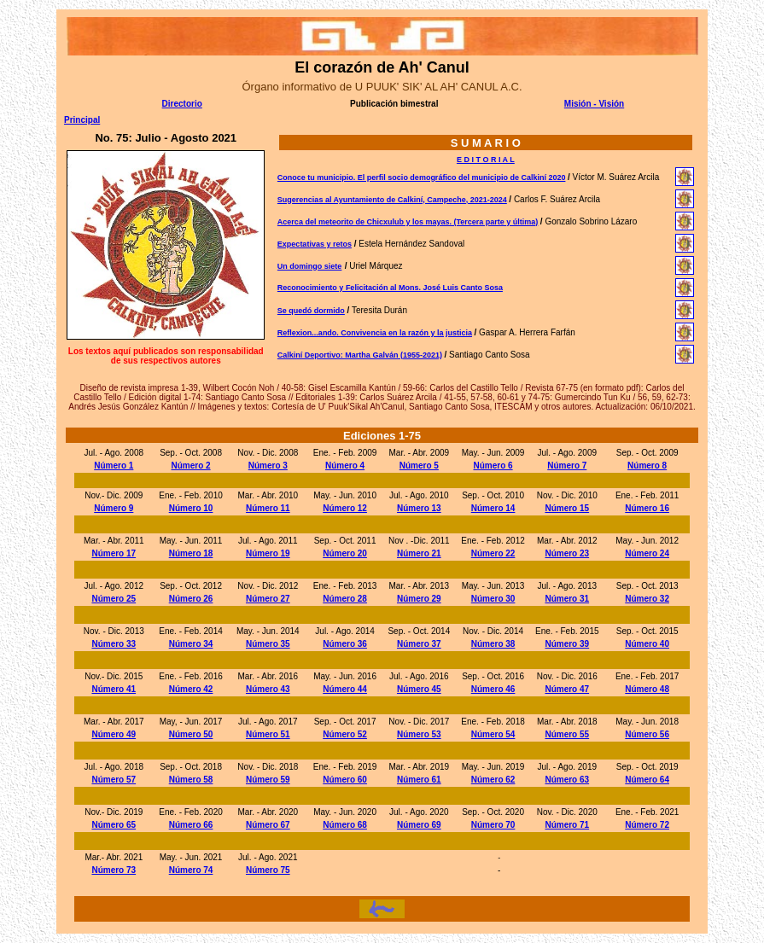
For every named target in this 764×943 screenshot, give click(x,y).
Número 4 (345, 465)
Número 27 (268, 598)
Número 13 (419, 508)
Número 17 (113, 553)
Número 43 (268, 689)
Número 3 (268, 465)
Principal (82, 120)
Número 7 (566, 465)
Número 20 (345, 553)
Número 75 (268, 870)
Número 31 (567, 598)
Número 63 (567, 779)
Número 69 (419, 824)
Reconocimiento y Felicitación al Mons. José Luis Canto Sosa (390, 287)
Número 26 (191, 598)
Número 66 (191, 824)
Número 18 (191, 553)
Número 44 (345, 689)
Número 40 (647, 644)
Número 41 (113, 689)
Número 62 (493, 779)
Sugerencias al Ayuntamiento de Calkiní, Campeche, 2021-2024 (392, 199)
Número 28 (345, 598)
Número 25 (113, 598)
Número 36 (345, 644)
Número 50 (191, 734)
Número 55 (567, 734)
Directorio (182, 103)
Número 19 (268, 553)
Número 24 (647, 553)
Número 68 (345, 824)
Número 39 (567, 644)
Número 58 (191, 779)
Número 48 (647, 689)
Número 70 (493, 824)
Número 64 (647, 779)
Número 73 (113, 870)
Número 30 (493, 598)
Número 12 (345, 508)
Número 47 (567, 689)
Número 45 (419, 689)
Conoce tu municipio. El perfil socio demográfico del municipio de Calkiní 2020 (421, 177)
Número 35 (268, 644)
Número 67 (268, 824)
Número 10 (191, 508)
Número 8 (647, 465)
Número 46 (493, 689)
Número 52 (345, 734)
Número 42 (191, 689)
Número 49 (113, 734)
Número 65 (113, 824)
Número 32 (647, 598)
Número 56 (647, 734)
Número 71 (567, 824)
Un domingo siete (309, 266)
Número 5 (419, 465)
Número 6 (492, 465)
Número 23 (567, 553)
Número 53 (419, 734)
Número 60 (345, 779)
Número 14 (493, 508)
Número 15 (567, 508)
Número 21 (419, 553)
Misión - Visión (594, 103)
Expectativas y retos (314, 244)
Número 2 (190, 465)
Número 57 (113, 779)
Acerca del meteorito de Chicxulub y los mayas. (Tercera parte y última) (407, 222)
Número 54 (493, 734)
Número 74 (191, 870)
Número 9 (113, 508)
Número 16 (647, 508)
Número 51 (268, 734)
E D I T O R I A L (486, 159)
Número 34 (191, 644)
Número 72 (647, 824)
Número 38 (493, 644)
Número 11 (268, 508)
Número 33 (113, 644)
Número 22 (493, 553)
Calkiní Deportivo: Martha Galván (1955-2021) (359, 355)
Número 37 (419, 644)
